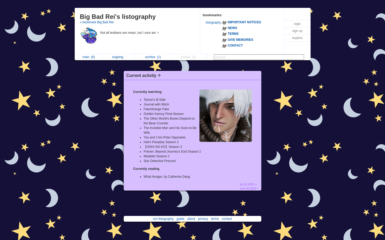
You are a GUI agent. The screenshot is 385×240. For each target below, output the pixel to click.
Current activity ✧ (143, 75)
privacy (203, 219)
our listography (163, 219)
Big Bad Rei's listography (118, 16)
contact (227, 219)
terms (215, 219)
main (89, 57)
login (297, 24)
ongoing (119, 57)
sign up (297, 31)
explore (297, 38)
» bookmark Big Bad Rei (97, 22)
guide (180, 219)
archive (153, 57)
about (191, 219)
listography (213, 22)
